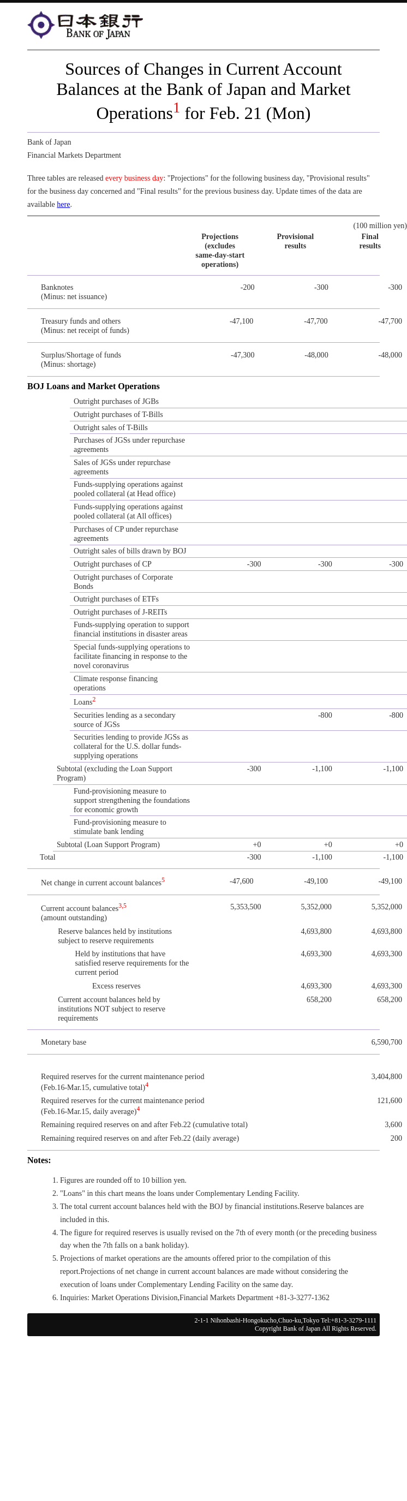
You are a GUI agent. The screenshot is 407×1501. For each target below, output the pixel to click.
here (63, 204)
